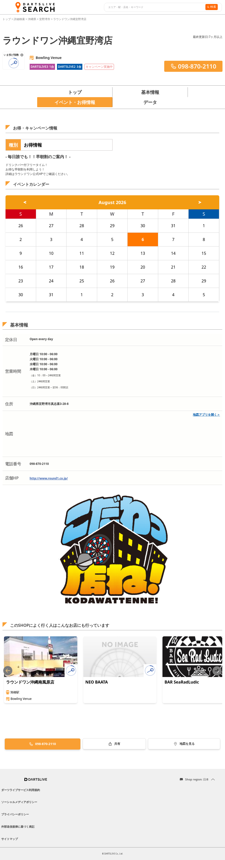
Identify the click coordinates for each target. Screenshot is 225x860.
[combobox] (154, 7)
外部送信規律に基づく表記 (17, 826)
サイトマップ (9, 839)
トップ (7, 19)
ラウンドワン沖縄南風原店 (30, 682)
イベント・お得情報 (74, 102)
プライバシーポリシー (15, 814)
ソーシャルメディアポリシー (19, 802)
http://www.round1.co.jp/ (49, 478)
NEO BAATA (96, 682)
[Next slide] (216, 671)
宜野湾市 (44, 19)
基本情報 (150, 92)
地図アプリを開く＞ (206, 414)
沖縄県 (32, 19)
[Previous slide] (7, 671)
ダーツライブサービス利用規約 (20, 790)
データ (150, 102)
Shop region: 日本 (197, 779)
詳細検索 (20, 19)
